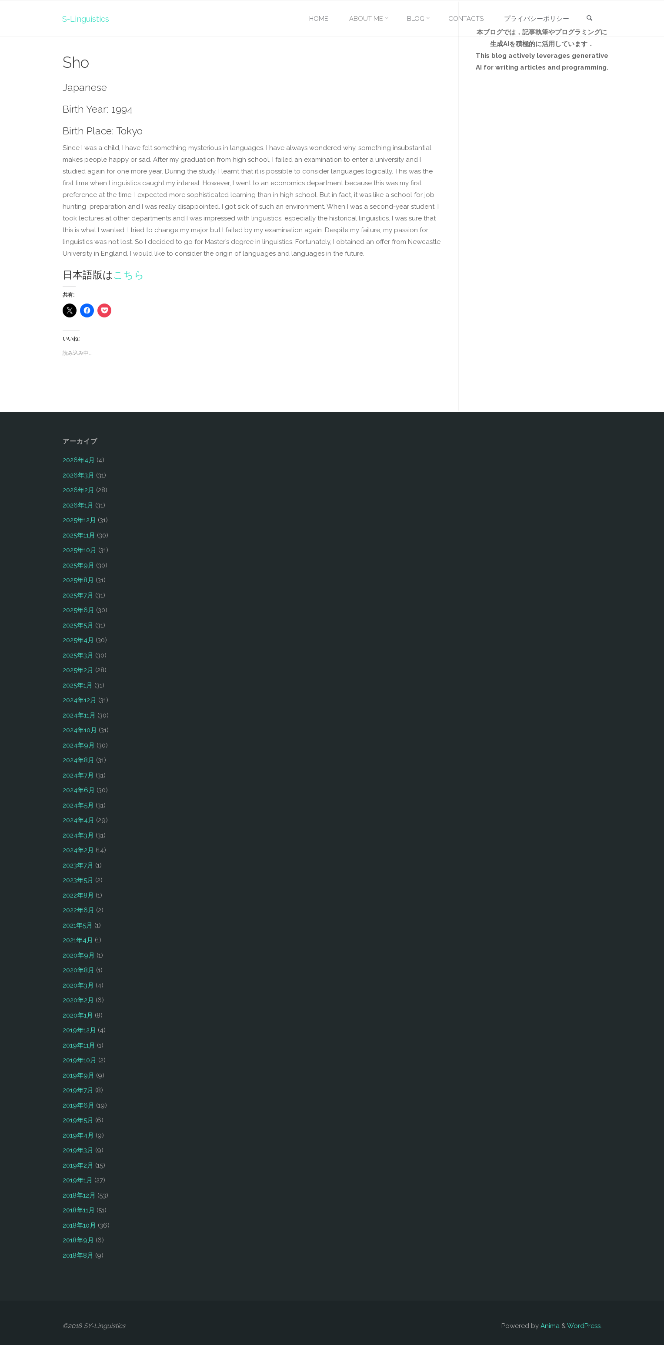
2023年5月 (78, 880)
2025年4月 (78, 640)
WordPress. (584, 1326)
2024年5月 (78, 805)
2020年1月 (78, 1015)
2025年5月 (78, 625)
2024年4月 (78, 820)
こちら (128, 274)
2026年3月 (78, 475)
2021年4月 (78, 940)
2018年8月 (78, 1255)
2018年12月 (79, 1195)
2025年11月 (79, 535)
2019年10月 (80, 1060)
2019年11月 (79, 1045)
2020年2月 (78, 1000)
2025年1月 (78, 685)
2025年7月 (78, 595)
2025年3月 (78, 655)
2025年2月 (78, 670)
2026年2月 (78, 490)
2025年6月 (78, 610)
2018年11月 (79, 1210)
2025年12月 (79, 520)
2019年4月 (78, 1135)
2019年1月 (78, 1180)
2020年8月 (78, 970)
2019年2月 (78, 1165)
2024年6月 (79, 790)
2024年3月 (78, 835)
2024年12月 (80, 700)
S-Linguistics (86, 18)
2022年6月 (78, 910)
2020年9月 (79, 955)
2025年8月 (78, 580)
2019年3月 (78, 1150)
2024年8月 (78, 760)
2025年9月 (78, 565)
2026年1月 (78, 505)
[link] (589, 19)
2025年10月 (80, 550)
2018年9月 (78, 1240)
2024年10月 (80, 730)
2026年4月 (79, 460)
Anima (549, 1326)
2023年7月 (78, 865)
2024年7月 (78, 775)
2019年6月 (78, 1105)
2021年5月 (78, 925)
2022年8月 (78, 895)
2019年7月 (78, 1090)
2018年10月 (79, 1225)
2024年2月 (78, 850)
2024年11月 (79, 715)
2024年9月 (79, 745)
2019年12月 (79, 1030)
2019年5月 (78, 1120)
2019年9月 (78, 1075)
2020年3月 (78, 985)
